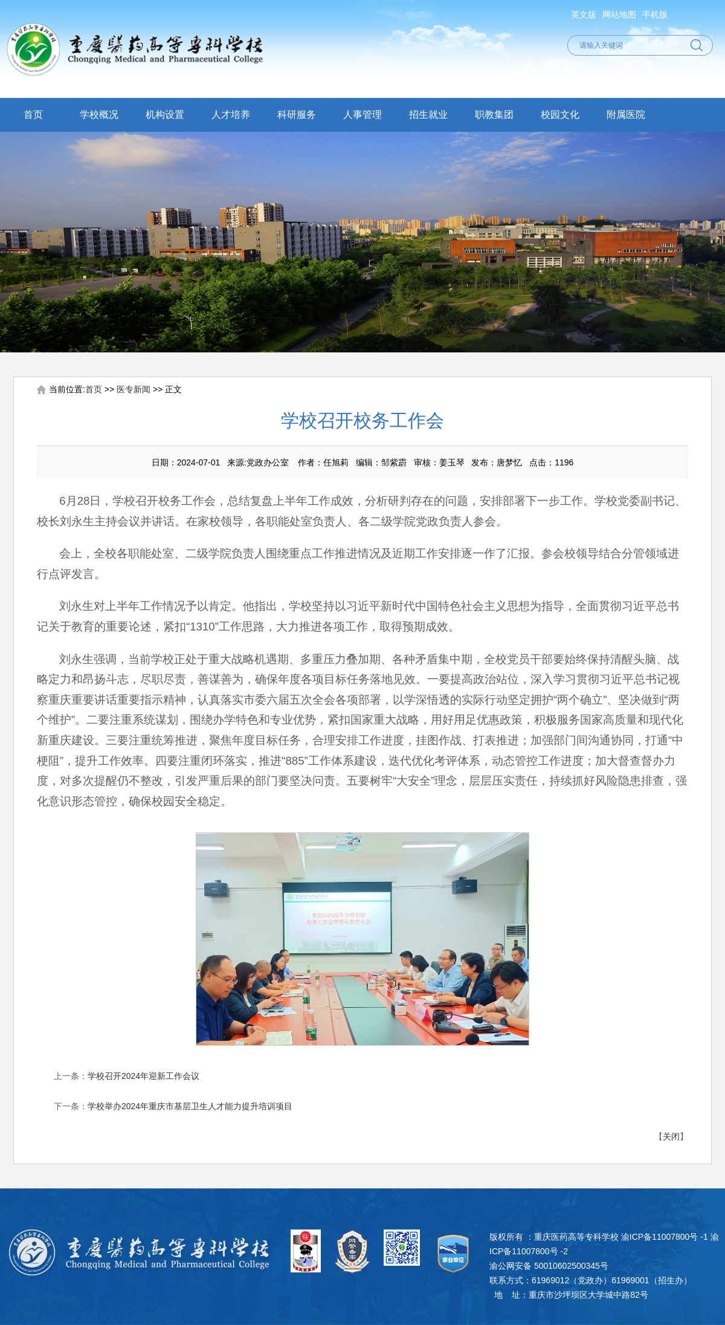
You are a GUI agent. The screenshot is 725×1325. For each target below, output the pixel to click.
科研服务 (296, 114)
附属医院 (626, 114)
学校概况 (99, 114)
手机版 (655, 14)
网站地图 (619, 14)
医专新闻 (133, 389)
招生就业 (428, 114)
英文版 (583, 14)
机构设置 (165, 114)
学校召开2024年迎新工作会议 (143, 1076)
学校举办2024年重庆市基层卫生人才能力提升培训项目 (190, 1106)
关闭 (671, 1136)
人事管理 (362, 114)
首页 (33, 114)
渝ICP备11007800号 (659, 1237)
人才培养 (230, 114)
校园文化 (560, 114)
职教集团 (494, 114)
